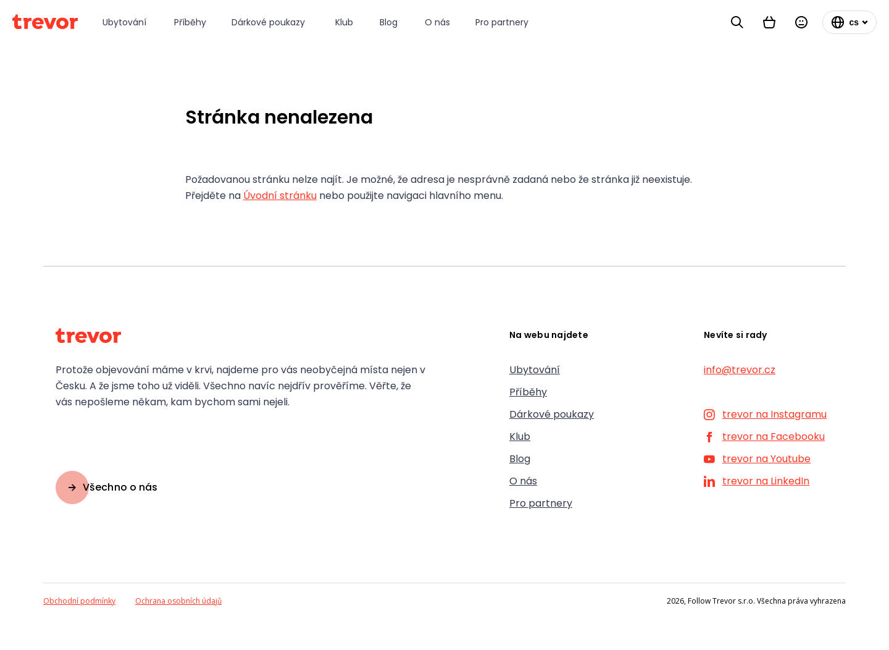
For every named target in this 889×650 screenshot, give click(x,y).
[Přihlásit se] (801, 22)
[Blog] (390, 22)
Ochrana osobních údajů (178, 601)
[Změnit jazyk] (849, 22)
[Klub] (345, 22)
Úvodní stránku (280, 195)
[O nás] (438, 22)
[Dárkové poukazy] (271, 22)
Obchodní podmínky (79, 601)
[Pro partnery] (504, 22)
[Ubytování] (125, 22)
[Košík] (769, 22)
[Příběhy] (190, 22)
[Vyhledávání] (737, 22)
